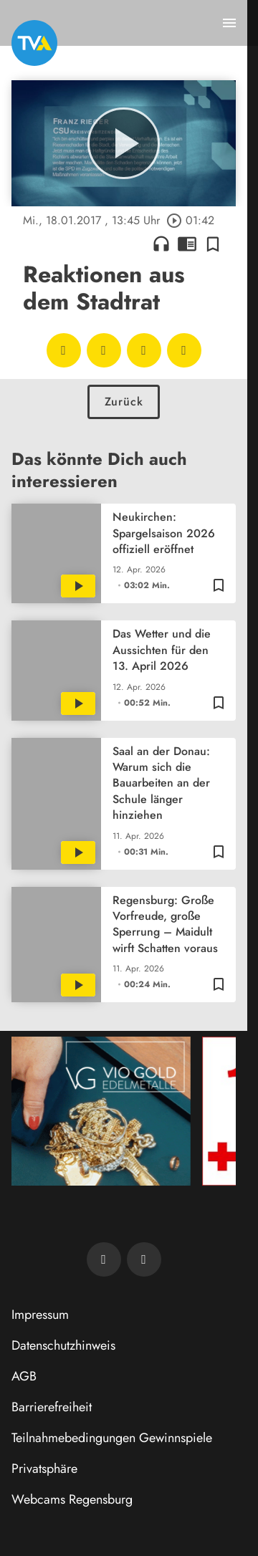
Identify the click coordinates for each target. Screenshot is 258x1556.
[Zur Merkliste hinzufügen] (212, 243)
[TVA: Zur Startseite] (34, 43)
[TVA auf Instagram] (144, 1259)
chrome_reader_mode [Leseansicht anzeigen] (187, 244)
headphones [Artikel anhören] (161, 244)
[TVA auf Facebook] (104, 1259)
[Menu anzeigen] (229, 23)
